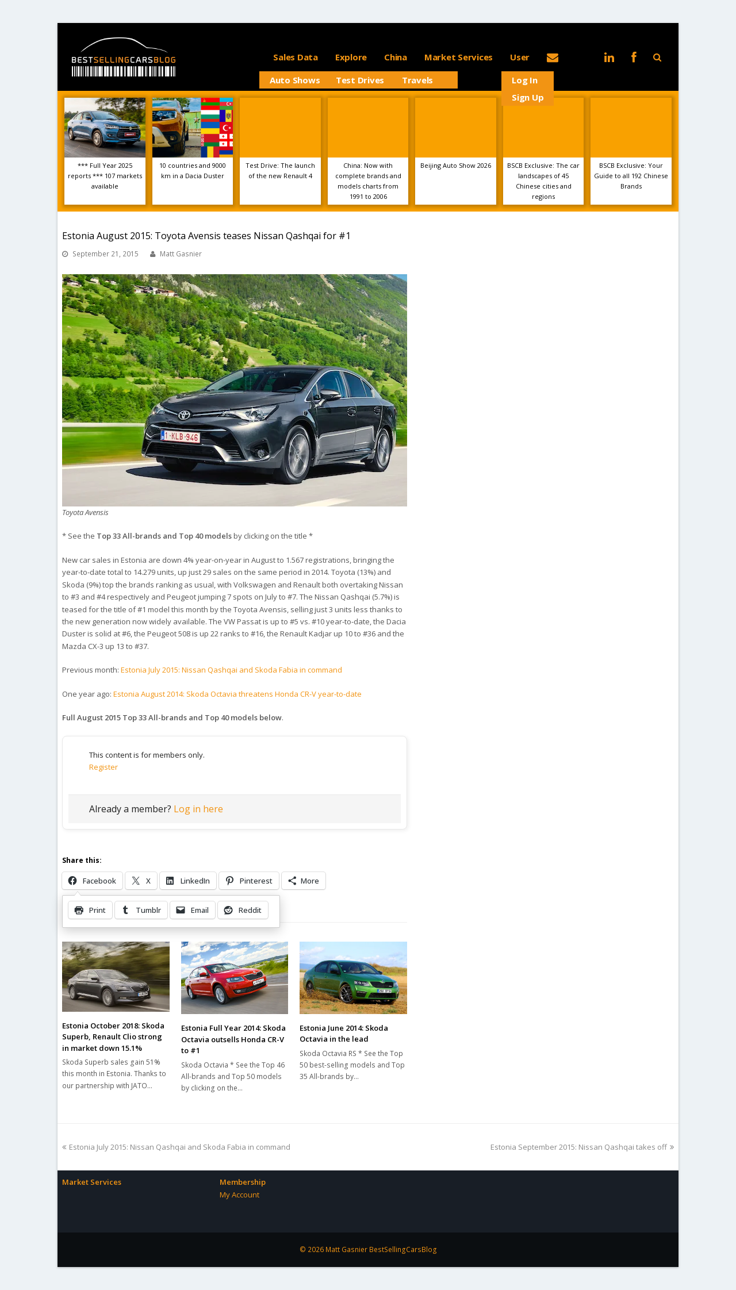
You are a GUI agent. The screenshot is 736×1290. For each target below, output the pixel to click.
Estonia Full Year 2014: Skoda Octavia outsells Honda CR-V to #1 (233, 1039)
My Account (239, 1194)
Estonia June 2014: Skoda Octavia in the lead (344, 1034)
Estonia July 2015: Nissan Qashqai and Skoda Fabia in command (231, 670)
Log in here (198, 809)
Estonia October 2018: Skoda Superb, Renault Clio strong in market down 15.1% (113, 1036)
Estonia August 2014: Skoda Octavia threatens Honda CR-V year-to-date (237, 694)
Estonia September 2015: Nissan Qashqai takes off (582, 1147)
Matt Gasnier (181, 254)
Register (103, 767)
